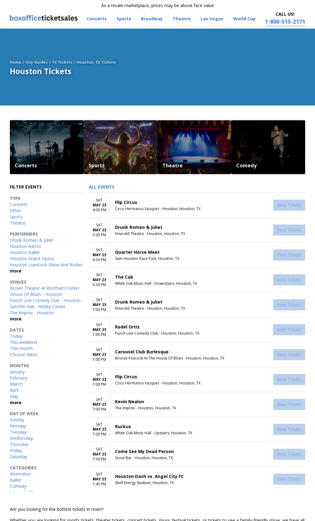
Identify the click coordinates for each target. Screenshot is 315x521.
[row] (197, 205)
